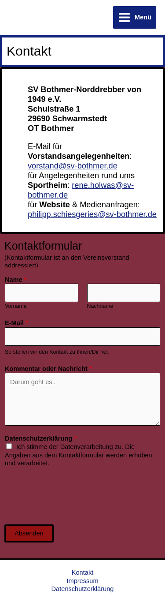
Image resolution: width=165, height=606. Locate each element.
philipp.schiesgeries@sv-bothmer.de (92, 214)
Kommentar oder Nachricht (48, 368)
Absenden (29, 533)
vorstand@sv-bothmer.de (72, 165)
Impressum (82, 580)
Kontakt (82, 572)
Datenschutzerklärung (41, 438)
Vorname (16, 306)
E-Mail (16, 322)
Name (15, 279)
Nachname (100, 306)
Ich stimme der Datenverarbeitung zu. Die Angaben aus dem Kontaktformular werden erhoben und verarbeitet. (78, 454)
